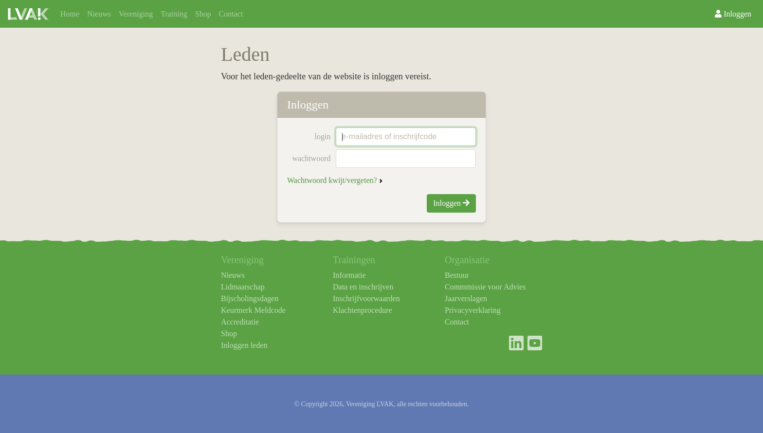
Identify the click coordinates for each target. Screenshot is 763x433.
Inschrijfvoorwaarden (366, 298)
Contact (231, 14)
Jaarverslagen (466, 298)
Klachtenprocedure (362, 310)
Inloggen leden (244, 345)
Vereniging (136, 14)
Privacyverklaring (473, 310)
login (323, 136)
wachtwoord (311, 158)
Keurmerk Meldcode (253, 310)
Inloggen (733, 14)
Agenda (361, 17)
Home (69, 14)
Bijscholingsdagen (249, 298)
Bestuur (457, 275)
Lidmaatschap (243, 287)
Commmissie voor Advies (485, 287)
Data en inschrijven (363, 287)
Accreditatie (240, 322)
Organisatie (268, 17)
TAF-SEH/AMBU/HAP (296, 17)
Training (174, 14)
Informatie (349, 275)
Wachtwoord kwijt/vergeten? (332, 180)
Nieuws (99, 14)
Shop (203, 14)
